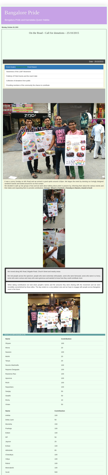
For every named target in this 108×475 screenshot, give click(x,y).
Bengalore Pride (21, 67)
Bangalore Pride (21, 13)
